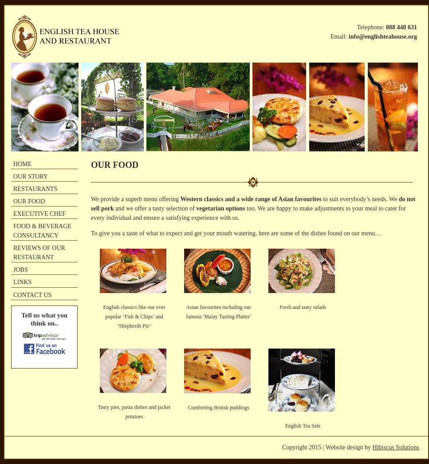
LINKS (22, 282)
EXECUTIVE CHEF (39, 213)
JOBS (20, 269)
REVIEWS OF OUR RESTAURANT (39, 252)
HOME (22, 163)
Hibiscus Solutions (396, 447)
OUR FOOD (29, 201)
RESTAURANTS (35, 188)
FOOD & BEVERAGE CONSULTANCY (42, 230)
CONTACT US (32, 294)
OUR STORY (30, 176)
